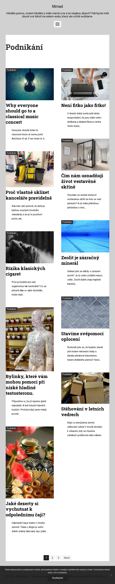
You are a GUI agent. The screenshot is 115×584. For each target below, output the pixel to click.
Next (67, 557)
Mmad (57, 6)
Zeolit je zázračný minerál (80, 260)
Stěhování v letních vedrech (82, 411)
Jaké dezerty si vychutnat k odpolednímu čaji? (25, 509)
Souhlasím (57, 578)
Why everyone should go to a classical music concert (22, 113)
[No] (111, 575)
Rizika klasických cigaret (25, 271)
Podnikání (11, 70)
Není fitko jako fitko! (83, 105)
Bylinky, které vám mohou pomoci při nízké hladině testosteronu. (27, 384)
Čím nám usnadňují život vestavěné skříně (82, 181)
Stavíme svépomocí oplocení (82, 336)
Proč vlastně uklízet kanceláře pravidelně (29, 195)
